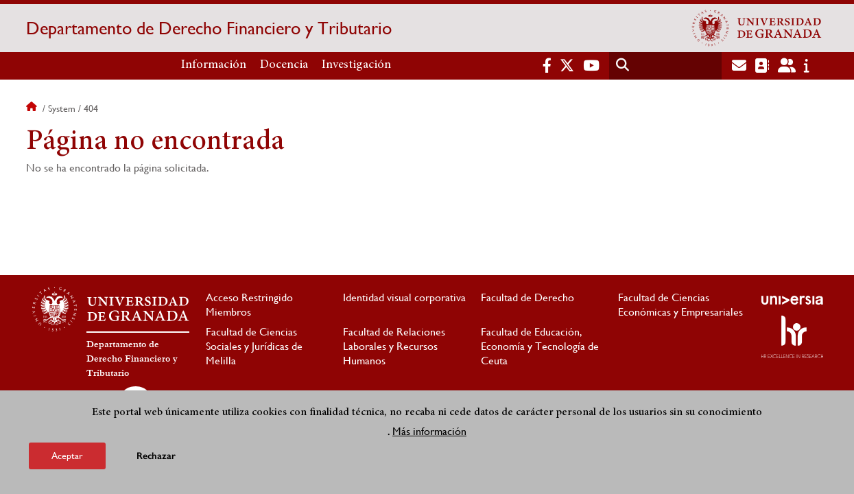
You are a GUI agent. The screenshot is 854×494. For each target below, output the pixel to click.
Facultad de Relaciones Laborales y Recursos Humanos (394, 346)
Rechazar (156, 456)
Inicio (33, 108)
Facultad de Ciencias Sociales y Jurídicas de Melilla (254, 346)
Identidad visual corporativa (404, 297)
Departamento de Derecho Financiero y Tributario (209, 28)
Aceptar (67, 456)
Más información (429, 431)
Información (213, 65)
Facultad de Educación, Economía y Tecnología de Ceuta (540, 346)
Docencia (284, 65)
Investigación (356, 65)
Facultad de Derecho (527, 297)
